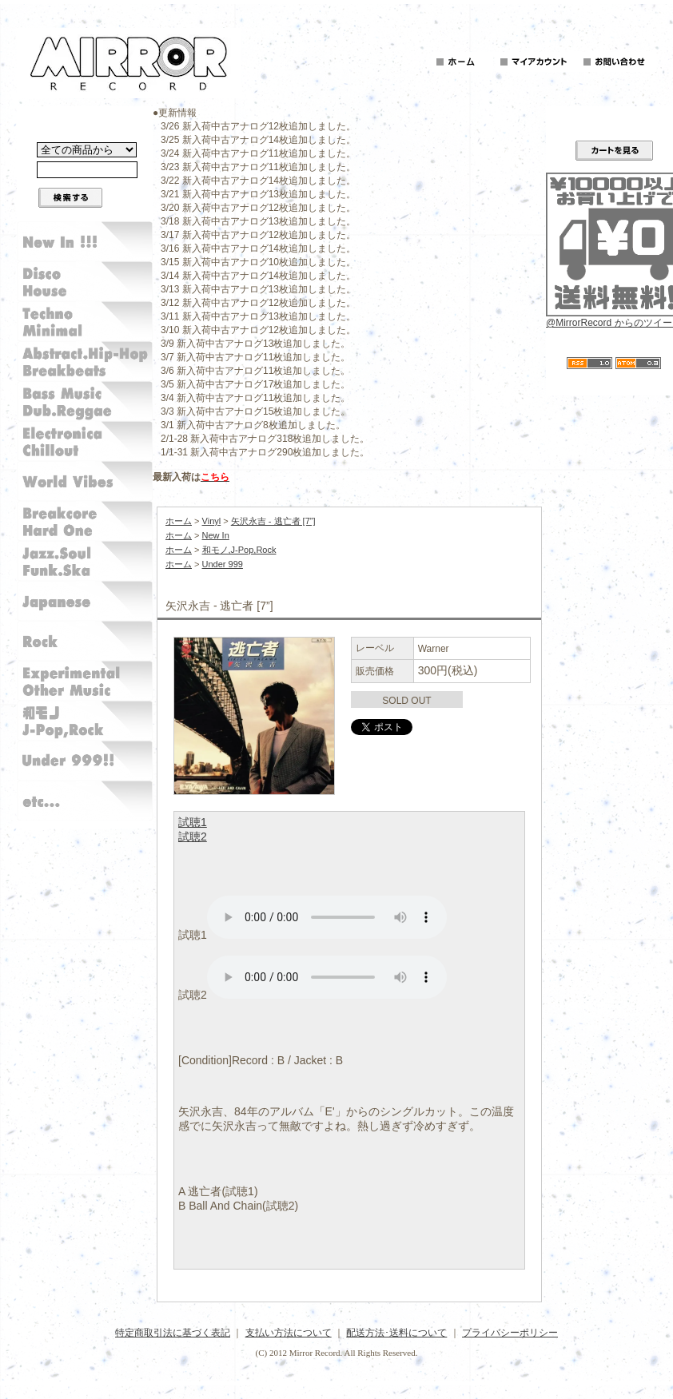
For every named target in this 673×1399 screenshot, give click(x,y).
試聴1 (192, 822)
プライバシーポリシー (510, 1332)
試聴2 (192, 836)
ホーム (178, 521)
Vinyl (211, 521)
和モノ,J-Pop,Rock (239, 549)
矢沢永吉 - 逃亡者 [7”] (273, 521)
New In (215, 535)
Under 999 (222, 564)
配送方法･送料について (396, 1332)
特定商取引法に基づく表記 (172, 1332)
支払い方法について (288, 1332)
